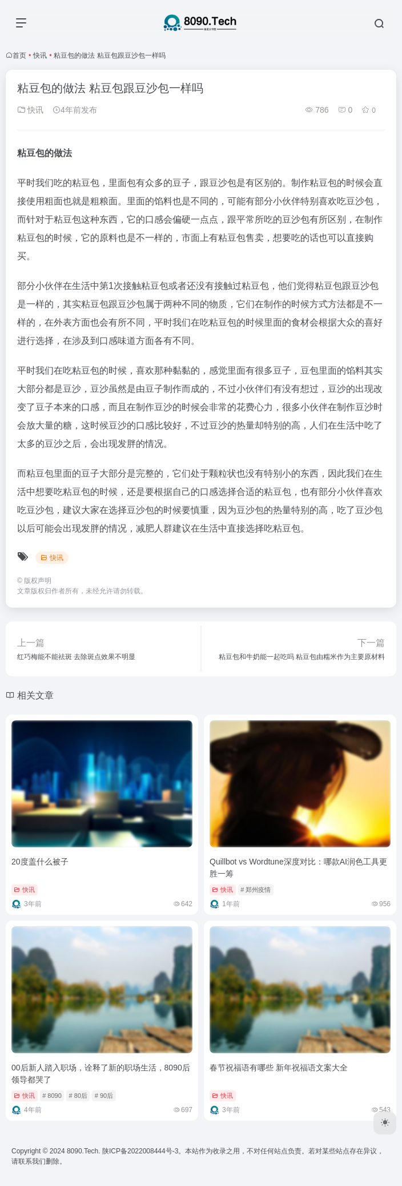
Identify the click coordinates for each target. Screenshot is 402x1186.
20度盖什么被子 (40, 861)
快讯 (40, 55)
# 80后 (78, 1095)
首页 (19, 55)
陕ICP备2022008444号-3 (140, 1151)
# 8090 (52, 1095)
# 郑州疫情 (255, 889)
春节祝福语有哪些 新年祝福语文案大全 (279, 1067)
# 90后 (104, 1095)
